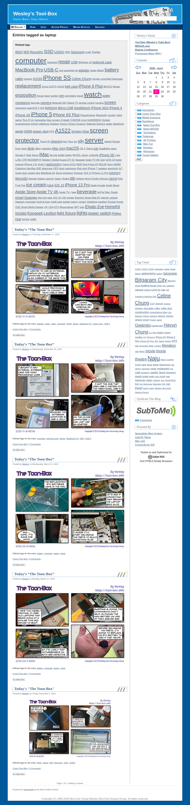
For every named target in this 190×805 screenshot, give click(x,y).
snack (138, 376)
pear (49, 197)
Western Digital (50, 160)
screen (110, 102)
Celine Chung (81, 78)
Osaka (65, 178)
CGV (152, 303)
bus (65, 141)
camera (45, 102)
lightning (51, 108)
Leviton (50, 213)
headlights (104, 148)
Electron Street (83, 197)
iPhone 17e (30, 164)
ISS (156, 341)
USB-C (51, 69)
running (99, 103)
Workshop (148, 151)
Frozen (152, 320)
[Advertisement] (156, 211)
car (96, 148)
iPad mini (82, 168)
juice (50, 185)
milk (137, 351)
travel (80, 96)
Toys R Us (28, 120)
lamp (113, 148)
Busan (116, 86)
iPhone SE (106, 155)
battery (112, 69)
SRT (76, 207)
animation (159, 269)
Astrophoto (148, 110)
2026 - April (156, 68)
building (145, 285)
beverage (86, 191)
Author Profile (59, 27)
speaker (102, 168)
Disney (146, 316)
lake (137, 346)
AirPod (101, 192)
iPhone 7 (92, 168)
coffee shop (166, 308)
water (151, 388)
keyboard (52, 62)
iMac (44, 154)
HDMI (28, 131)
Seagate (80, 160)
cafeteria (170, 286)
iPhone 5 (41, 114)
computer (31, 61)
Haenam (20, 202)
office (38, 148)
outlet (33, 219)
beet (74, 192)
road (137, 372)
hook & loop (43, 202)
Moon (142, 351)
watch (93, 94)
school (34, 124)
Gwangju (30, 197)
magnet (19, 164)
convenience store (158, 312)
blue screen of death (58, 120)
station (149, 380)
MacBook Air (48, 173)
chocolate (148, 308)
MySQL (77, 155)
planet (156, 365)
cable (19, 78)
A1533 (37, 78)
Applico (41, 178)
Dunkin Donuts (100, 178)
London (82, 202)
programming (22, 124)
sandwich (145, 373)
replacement (28, 85)
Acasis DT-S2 (67, 160)
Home (33, 27)
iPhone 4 (115, 108)
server (94, 140)
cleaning (57, 141)
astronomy (53, 164)
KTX (56, 207)
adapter (83, 70)
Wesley (25, 234)
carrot (113, 178)
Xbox (119, 115)
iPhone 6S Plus (66, 115)
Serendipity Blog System (148, 433)
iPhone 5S (57, 77)
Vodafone (92, 202)
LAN (64, 197)
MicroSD (21, 178)
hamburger (157, 325)
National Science (95, 124)
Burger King (156, 286)
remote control (87, 103)
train (82, 207)
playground (164, 365)
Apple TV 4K (47, 192)
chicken (139, 308)
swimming (20, 108)
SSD (49, 51)
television (157, 384)
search (108, 141)
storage (32, 178)
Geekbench (82, 108)
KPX (51, 131)
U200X (59, 52)
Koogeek (35, 213)
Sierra (89, 148)
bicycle (53, 155)
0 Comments (35, 329)
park (144, 365)
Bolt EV (96, 197)
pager (109, 124)
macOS (72, 148)
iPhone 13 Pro (77, 185)
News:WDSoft (151, 129)
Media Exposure (151, 117)
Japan (57, 178)
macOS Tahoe (143, 437)
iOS (42, 108)
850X (19, 52)
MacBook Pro (29, 69)
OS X (83, 148)
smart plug (21, 173)
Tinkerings (148, 136)
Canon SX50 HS (152, 290)
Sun (163, 380)
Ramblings (148, 121)
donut (88, 178)
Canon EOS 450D (72, 164)
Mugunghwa (66, 207)
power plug (41, 131)
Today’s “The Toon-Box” (34, 229)
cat (167, 290)
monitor (111, 115)
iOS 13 (88, 173)
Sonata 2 (20, 155)
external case (102, 62)
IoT (120, 168)
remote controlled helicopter (107, 79)
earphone (70, 168)
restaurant (163, 368)
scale (88, 52)
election (153, 316)
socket (31, 173)
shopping (68, 173)
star (168, 376)
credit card (56, 202)
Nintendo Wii (59, 103)
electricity (113, 168)
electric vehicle (109, 197)
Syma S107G (49, 86)
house (40, 96)
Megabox (169, 345)
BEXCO (108, 86)
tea (141, 384)
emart (19, 197)
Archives (99, 27)
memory (114, 173)
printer (70, 197)
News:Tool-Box (151, 125)
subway (156, 380)
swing (18, 120)
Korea (119, 202)
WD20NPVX (34, 160)
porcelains (70, 96)
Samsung (78, 52)
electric (161, 316)
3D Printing (149, 140)
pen (61, 95)
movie (150, 351)
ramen (138, 369)
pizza (149, 365)
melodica (46, 148)
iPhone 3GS (99, 108)
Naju (154, 358)
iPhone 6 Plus (91, 86)
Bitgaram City (151, 280)
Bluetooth (101, 115)
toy (75, 141)
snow (145, 376)
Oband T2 (72, 103)
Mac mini (58, 148)
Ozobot (106, 120)
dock (62, 168)
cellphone (44, 124)
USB (74, 62)
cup (169, 312)
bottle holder (65, 155)
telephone (118, 124)
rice (171, 369)
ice (150, 333)
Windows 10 (85, 62)
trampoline (40, 120)
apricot (50, 178)
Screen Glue (80, 131)
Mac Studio (111, 192)
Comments (146, 420)
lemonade (143, 346)
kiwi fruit (42, 197)
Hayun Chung (67, 124)
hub (61, 70)
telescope (47, 168)
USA (50, 207)
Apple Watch (97, 70)
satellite (154, 372)
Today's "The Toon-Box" (34, 689)
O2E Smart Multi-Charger (29, 207)
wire (38, 173)
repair (64, 61)
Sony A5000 (114, 164)
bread (137, 286)
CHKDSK (75, 120)
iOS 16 (57, 197)
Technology (149, 132)
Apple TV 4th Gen (95, 160)
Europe (112, 202)
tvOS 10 (110, 160)
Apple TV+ (65, 192)
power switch (99, 213)
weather (102, 202)
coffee (157, 308)
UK (46, 207)
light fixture (66, 213)
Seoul (59, 173)
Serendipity (29, 789)
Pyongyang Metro (144, 53)
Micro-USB (65, 108)
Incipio (21, 213)
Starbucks (140, 380)
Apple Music (112, 185)
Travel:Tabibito (150, 155)
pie (72, 178)
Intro (43, 27)
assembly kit (71, 70)
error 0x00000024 (91, 120)
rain (173, 365)
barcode (35, 103)
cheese (80, 178)
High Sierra (32, 155)
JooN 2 (42, 164)
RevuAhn (36, 52)
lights (82, 213)
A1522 (62, 131)
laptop (75, 324)
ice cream (36, 184)
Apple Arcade (97, 185)
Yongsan (78, 173)
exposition (25, 95)
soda (151, 376)
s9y (81, 141)
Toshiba (96, 52)
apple (19, 131)
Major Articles (81, 27)
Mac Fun (148, 144)
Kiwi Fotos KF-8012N (94, 164)
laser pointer (51, 96)
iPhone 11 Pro (100, 173)
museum (81, 124)
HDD (67, 52)
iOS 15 (59, 185)
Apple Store (25, 192)
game (74, 202)
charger (28, 79)
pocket (66, 202)
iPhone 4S (22, 115)
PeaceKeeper (87, 115)
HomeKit (112, 206)
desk (30, 148)
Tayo (70, 141)
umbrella (93, 155)
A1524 (60, 86)
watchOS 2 (33, 108)
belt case (71, 86)
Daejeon (54, 124)
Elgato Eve (94, 206)
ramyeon (145, 369)
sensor (25, 219)
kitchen (168, 341)
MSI (26, 52)
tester (119, 160)
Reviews (148, 147)
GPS (56, 168)
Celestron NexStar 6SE (28, 168)
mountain (31, 202)
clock (24, 148)
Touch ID (45, 141)
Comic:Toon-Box (20, 329)
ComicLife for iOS (144, 445)
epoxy (85, 155)
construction (142, 312)
